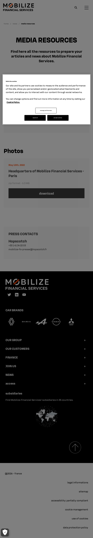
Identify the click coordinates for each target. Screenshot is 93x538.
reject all (35, 118)
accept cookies (58, 118)
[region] (46, 99)
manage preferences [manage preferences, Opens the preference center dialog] (46, 110)
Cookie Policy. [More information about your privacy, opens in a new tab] (13, 102)
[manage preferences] (5, 532)
